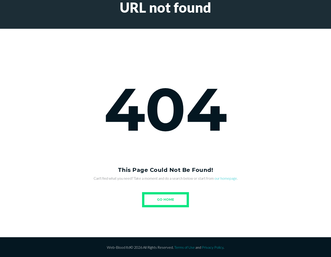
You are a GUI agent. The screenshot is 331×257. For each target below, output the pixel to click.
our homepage (225, 178)
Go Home (165, 199)
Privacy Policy (212, 247)
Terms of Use (184, 247)
